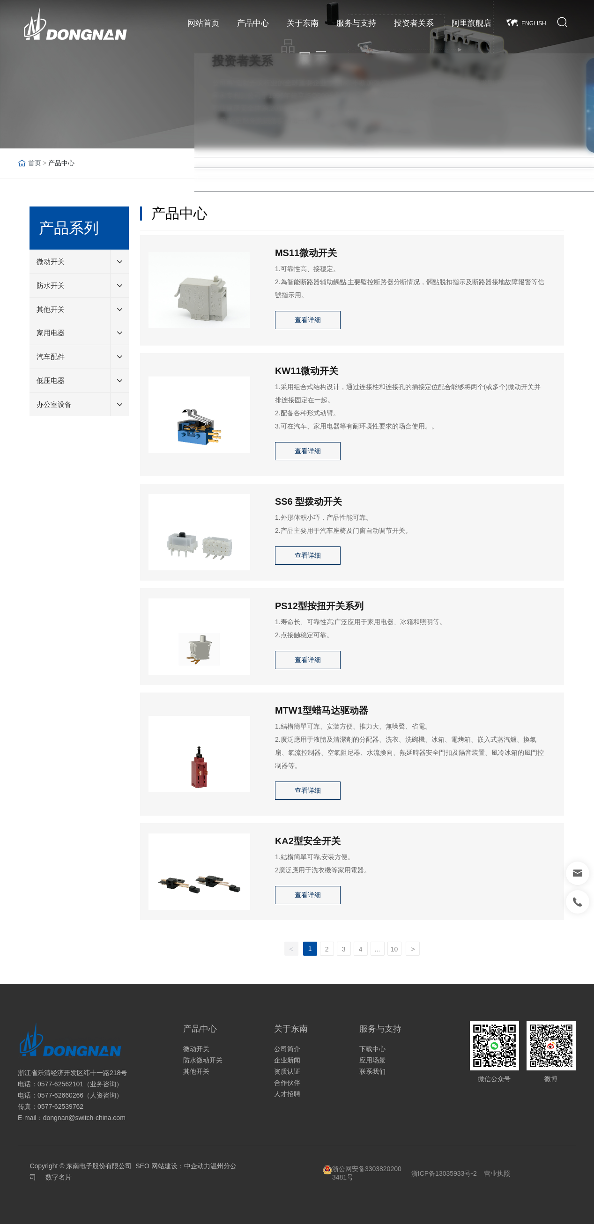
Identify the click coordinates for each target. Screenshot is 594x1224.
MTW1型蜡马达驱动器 (321, 710)
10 (394, 949)
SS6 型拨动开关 (308, 501)
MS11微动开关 (306, 253)
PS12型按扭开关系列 (319, 606)
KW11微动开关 (307, 371)
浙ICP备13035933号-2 (444, 1173)
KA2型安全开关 (308, 841)
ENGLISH (533, 23)
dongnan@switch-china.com (84, 1117)
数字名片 (58, 1177)
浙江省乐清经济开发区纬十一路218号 (72, 1073)
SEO (142, 1166)
